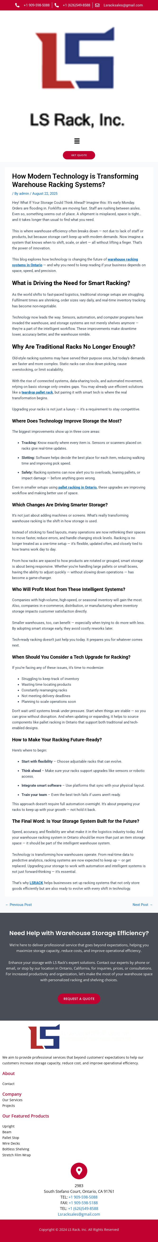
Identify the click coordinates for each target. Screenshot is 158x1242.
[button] (77, 141)
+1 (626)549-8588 (83, 1208)
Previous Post (18, 905)
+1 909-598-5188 (83, 1202)
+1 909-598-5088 (83, 1197)
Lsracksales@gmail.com (79, 1214)
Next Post (143, 905)
